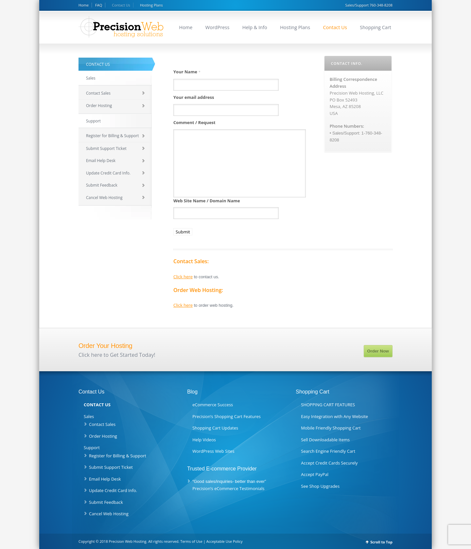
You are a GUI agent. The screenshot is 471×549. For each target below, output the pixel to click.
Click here (183, 277)
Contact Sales (98, 93)
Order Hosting (99, 105)
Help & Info (254, 27)
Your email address (193, 97)
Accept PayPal (314, 474)
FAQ (98, 5)
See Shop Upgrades (320, 486)
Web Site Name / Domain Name (206, 201)
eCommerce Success (212, 405)
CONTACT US (98, 64)
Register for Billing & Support (112, 135)
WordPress (217, 27)
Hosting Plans (151, 5)
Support (93, 121)
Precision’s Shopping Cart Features (226, 416)
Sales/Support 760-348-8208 (368, 5)
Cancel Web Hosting (104, 197)
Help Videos (204, 440)
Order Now (378, 351)
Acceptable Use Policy (224, 541)
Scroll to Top (381, 542)
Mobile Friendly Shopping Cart (330, 428)
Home (83, 5)
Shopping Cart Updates (215, 428)
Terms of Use (191, 541)
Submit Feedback (101, 185)
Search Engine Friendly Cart (328, 451)
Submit (183, 232)
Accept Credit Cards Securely (329, 463)
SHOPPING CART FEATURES (328, 405)
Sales (91, 78)
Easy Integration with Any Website (334, 416)
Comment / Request (194, 122)
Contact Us (121, 5)
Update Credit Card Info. (108, 173)
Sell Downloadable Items (325, 440)
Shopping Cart (375, 27)
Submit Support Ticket (106, 148)
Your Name (186, 72)
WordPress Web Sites (213, 451)
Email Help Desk (100, 160)
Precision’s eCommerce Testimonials (228, 488)
